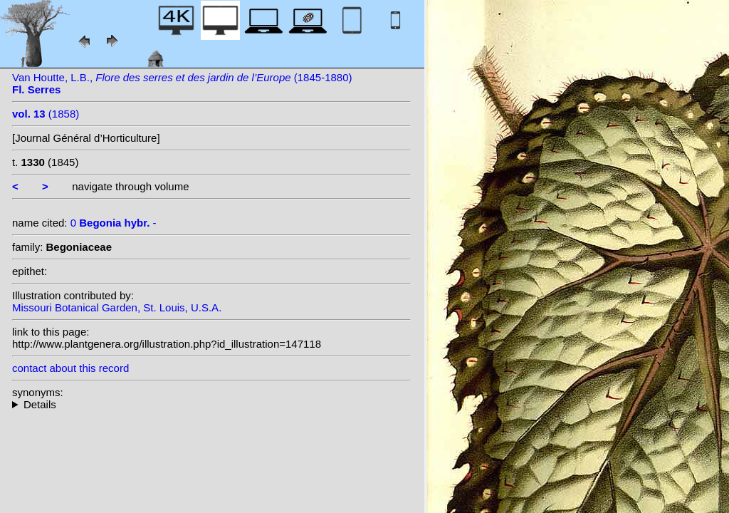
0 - (113, 223)
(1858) (45, 114)
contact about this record (70, 368)
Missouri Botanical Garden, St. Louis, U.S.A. (116, 307)
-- (211, 404)
